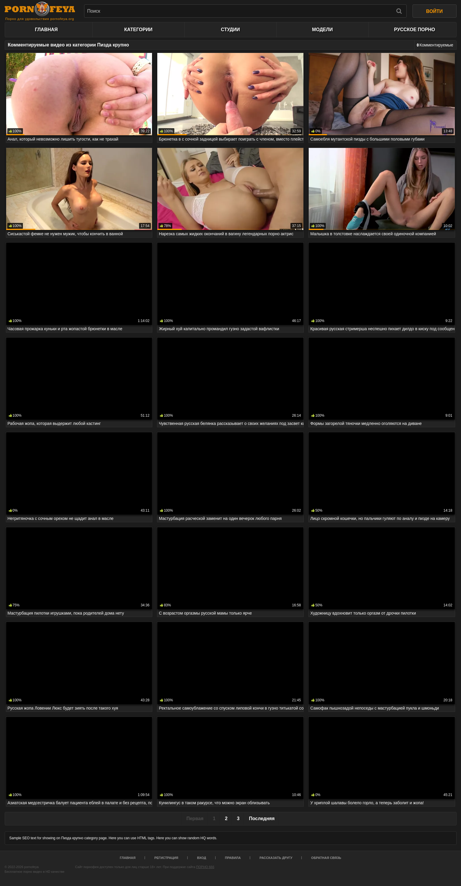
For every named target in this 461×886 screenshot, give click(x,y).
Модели (322, 29)
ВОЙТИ (434, 11)
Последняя (262, 818)
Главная (46, 29)
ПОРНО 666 (205, 867)
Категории (138, 29)
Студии (230, 29)
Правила (233, 858)
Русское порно (414, 29)
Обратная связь (326, 858)
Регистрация (166, 858)
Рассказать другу (276, 858)
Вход (201, 858)
